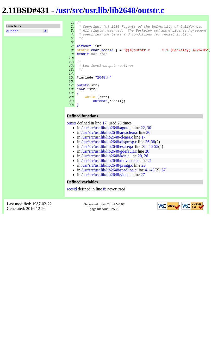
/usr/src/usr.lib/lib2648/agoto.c (106, 145)
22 (143, 145)
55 (156, 163)
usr (64, 10)
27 (143, 192)
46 (150, 163)
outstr (12, 31)
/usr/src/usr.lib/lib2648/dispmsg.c (109, 159)
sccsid (107, 56)
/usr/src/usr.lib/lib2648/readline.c (108, 187)
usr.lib (96, 10)
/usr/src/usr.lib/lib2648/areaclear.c (109, 149)
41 (147, 187)
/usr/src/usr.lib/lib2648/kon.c (105, 173)
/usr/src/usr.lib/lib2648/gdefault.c (108, 168)
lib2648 (123, 10)
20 (147, 168)
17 (104, 140)
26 (146, 173)
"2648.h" (103, 89)
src (77, 10)
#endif (83, 60)
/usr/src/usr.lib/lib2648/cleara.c (107, 154)
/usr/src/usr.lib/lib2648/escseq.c (107, 163)
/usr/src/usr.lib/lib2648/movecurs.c (110, 178)
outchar (100, 117)
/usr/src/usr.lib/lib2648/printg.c (107, 182)
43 (152, 187)
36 (148, 149)
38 (153, 159)
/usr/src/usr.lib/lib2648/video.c (106, 192)
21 (150, 178)
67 (164, 187)
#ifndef (84, 51)
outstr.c (151, 10)
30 (149, 145)
